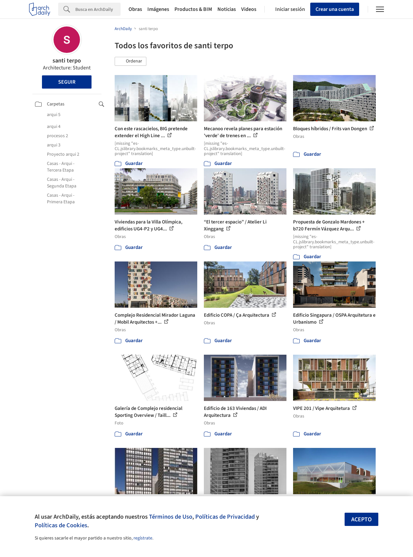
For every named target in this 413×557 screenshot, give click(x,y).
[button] (130, 61)
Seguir (66, 82)
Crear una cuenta (335, 9)
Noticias (226, 9)
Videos (248, 9)
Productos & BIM (193, 9)
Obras (135, 9)
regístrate (142, 538)
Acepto (361, 519)
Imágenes (158, 9)
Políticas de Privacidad (225, 516)
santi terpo (67, 61)
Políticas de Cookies (61, 525)
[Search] (98, 9)
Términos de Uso (170, 516)
